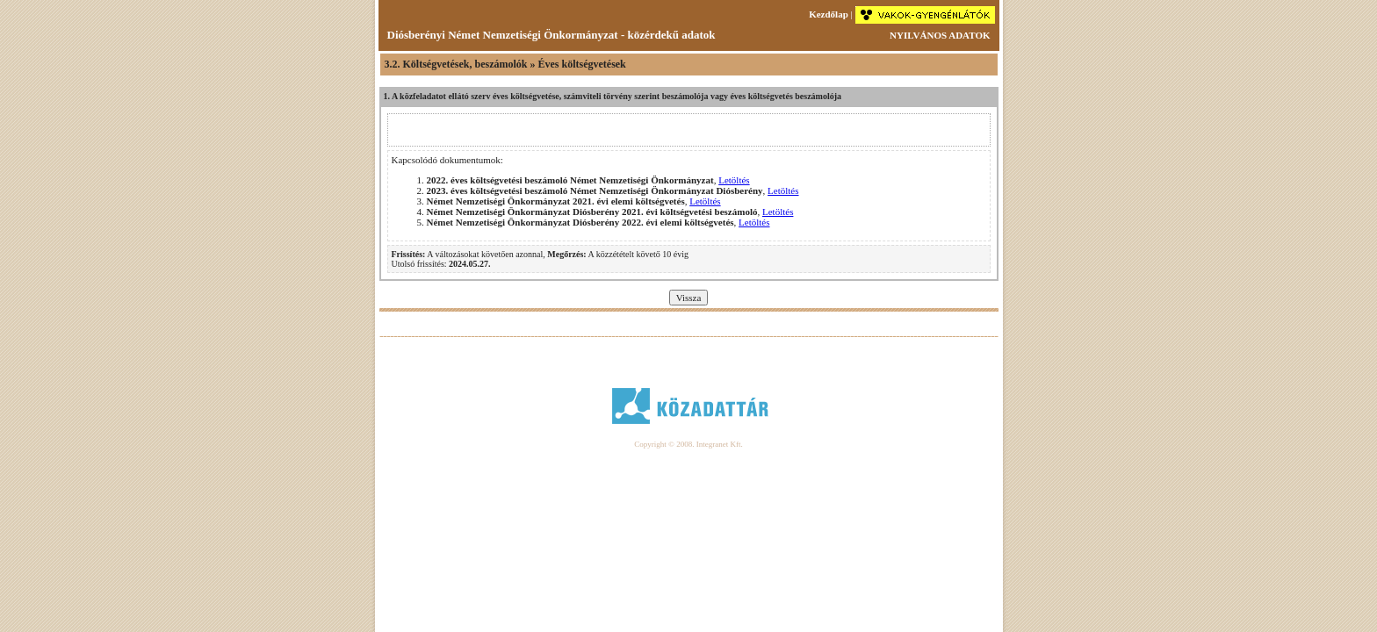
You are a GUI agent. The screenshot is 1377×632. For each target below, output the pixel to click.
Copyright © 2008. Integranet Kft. (688, 444)
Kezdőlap (828, 14)
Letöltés (733, 180)
